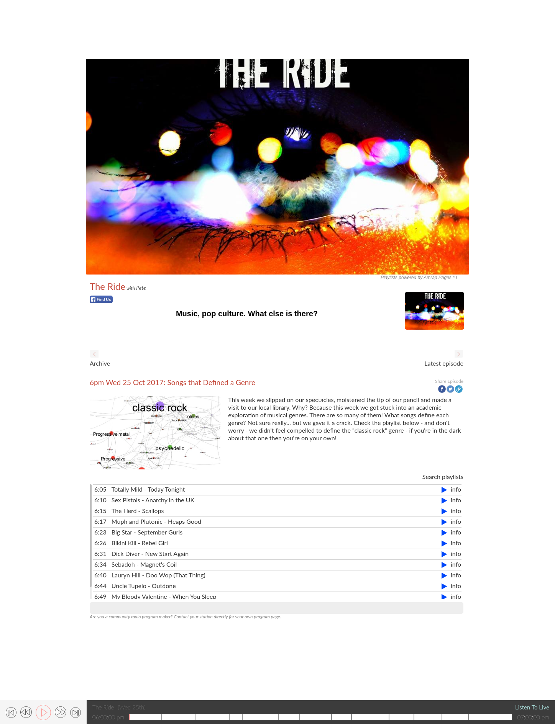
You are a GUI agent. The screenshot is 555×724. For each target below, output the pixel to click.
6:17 (100, 521)
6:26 (100, 542)
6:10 (100, 499)
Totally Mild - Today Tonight (148, 489)
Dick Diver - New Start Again (150, 553)
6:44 (100, 585)
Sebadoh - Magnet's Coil (144, 564)
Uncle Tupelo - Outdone (144, 585)
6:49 (100, 596)
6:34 (100, 564)
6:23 (100, 532)
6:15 (100, 510)
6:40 (100, 575)
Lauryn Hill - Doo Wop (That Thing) (158, 575)
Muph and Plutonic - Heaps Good (156, 521)
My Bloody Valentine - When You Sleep (164, 596)
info (456, 489)
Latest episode (443, 363)
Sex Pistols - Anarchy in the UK (153, 499)
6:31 (100, 553)
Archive (100, 363)
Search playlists (442, 476)
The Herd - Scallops (138, 510)
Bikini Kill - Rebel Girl (140, 542)
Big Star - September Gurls (147, 532)
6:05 (100, 489)
